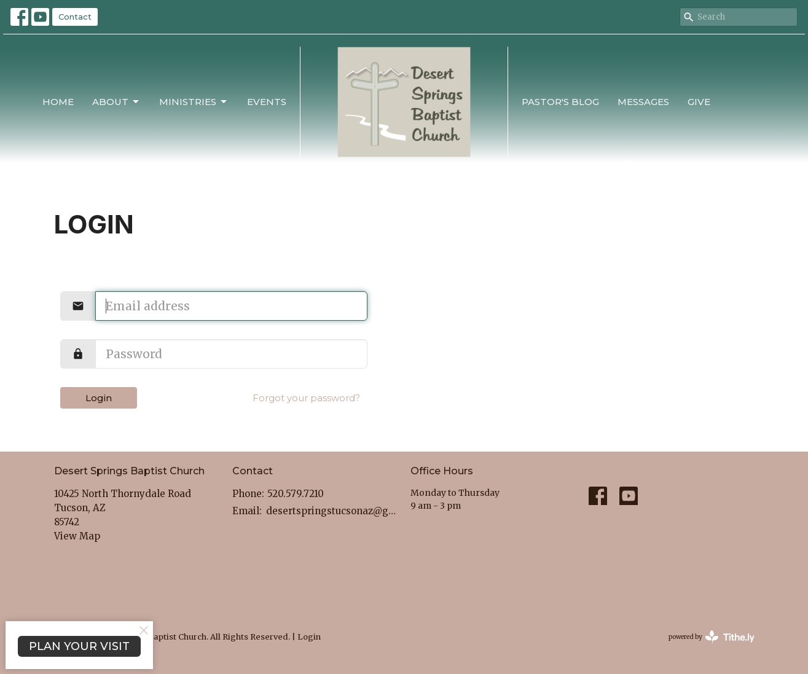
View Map (77, 536)
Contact (75, 17)
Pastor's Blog (560, 102)
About (116, 102)
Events (266, 102)
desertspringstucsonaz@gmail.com (332, 511)
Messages (643, 102)
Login (98, 398)
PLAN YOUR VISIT (79, 646)
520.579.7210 (295, 494)
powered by (712, 637)
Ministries (194, 102)
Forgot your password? (306, 398)
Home (58, 102)
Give (699, 102)
